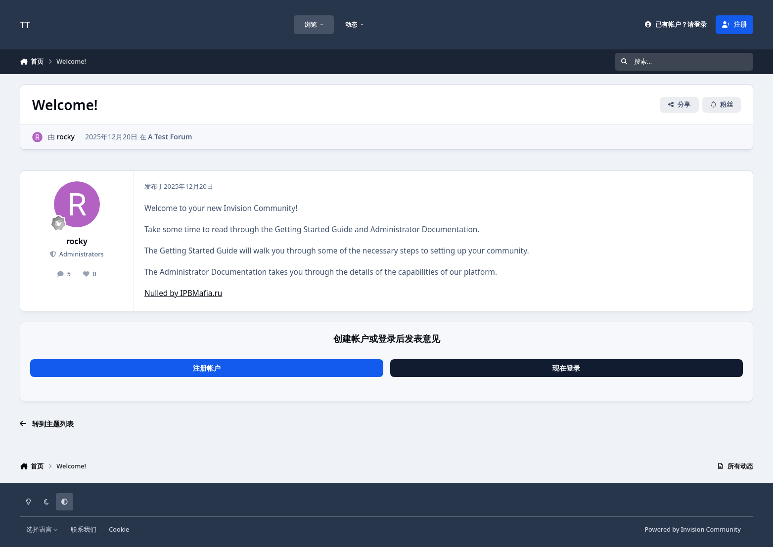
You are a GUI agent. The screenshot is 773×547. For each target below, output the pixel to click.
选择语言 (42, 529)
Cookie (119, 529)
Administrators (80, 254)
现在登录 (566, 368)
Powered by (692, 529)
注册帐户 (207, 368)
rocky (66, 136)
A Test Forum (170, 136)
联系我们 (83, 529)
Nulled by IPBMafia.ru (183, 293)
